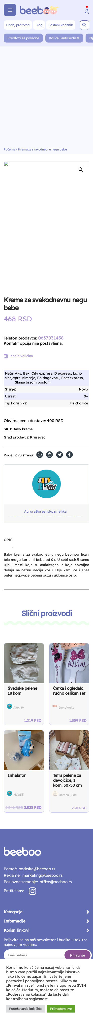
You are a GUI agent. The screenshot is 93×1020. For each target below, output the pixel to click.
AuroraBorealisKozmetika (45, 511)
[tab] (8, 542)
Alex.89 (18, 707)
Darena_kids (68, 795)
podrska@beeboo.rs (36, 868)
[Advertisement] (46, 98)
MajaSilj (18, 794)
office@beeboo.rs (55, 881)
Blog (38, 25)
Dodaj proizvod (18, 25)
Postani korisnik (60, 25)
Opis (8, 540)
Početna (9, 149)
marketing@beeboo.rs (41, 875)
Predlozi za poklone (23, 38)
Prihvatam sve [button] (61, 1009)
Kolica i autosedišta (64, 38)
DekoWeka (66, 707)
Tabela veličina (21, 356)
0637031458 (50, 338)
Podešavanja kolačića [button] (25, 1009)
